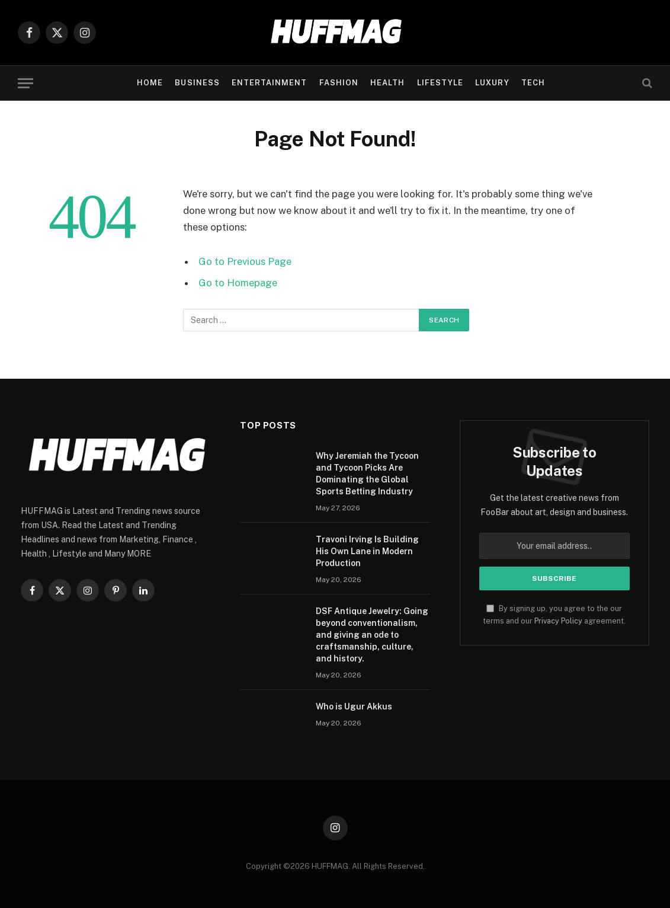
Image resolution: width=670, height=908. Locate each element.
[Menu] (25, 83)
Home (150, 82)
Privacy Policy (558, 620)
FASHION (338, 82)
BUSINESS (197, 82)
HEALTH (387, 82)
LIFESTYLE (440, 82)
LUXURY (492, 82)
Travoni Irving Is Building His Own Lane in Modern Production (367, 551)
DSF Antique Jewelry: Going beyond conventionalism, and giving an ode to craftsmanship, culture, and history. (372, 634)
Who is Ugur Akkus (354, 706)
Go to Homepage (237, 283)
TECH (533, 82)
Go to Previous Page (244, 261)
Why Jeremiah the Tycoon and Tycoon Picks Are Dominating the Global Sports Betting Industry (367, 473)
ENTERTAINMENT (269, 82)
